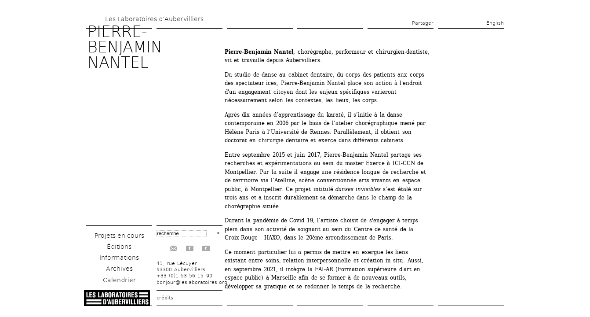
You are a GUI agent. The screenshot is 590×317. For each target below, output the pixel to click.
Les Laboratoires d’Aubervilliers (154, 18)
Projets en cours (119, 235)
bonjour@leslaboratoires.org (192, 282)
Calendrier (119, 280)
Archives (119, 268)
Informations (119, 257)
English (495, 23)
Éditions (119, 246)
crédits (165, 298)
